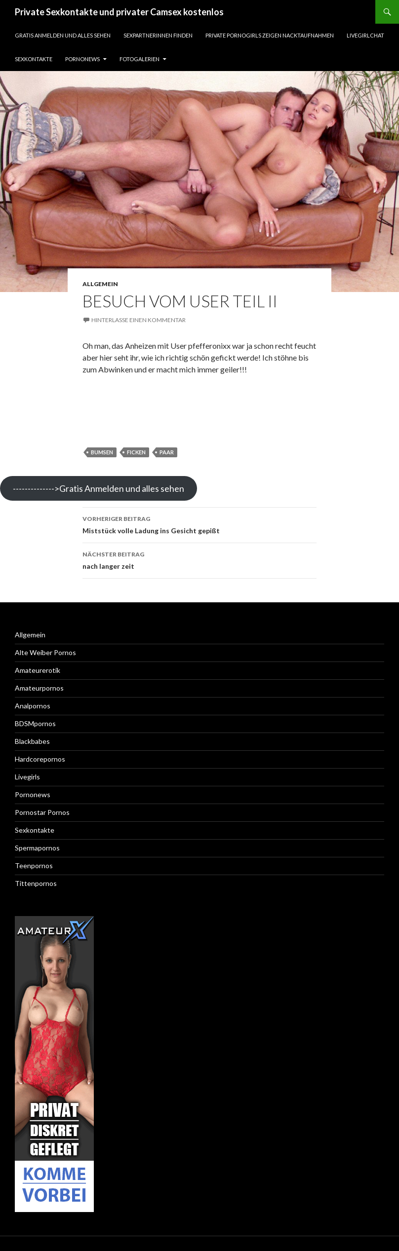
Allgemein (100, 284)
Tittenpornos (36, 883)
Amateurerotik (37, 670)
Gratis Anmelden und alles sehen (63, 35)
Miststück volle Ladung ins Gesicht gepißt (199, 524)
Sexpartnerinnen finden (158, 35)
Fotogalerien (140, 59)
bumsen (102, 452)
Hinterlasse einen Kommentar (138, 320)
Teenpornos (34, 865)
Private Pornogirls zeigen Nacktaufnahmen (269, 35)
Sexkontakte (33, 59)
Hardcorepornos (40, 759)
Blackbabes (32, 741)
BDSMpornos (35, 723)
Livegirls (27, 777)
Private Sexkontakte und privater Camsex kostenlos (119, 11)
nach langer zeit (199, 559)
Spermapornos (37, 848)
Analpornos (32, 705)
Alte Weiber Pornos (45, 652)
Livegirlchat (365, 35)
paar (167, 452)
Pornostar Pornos (42, 812)
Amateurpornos (39, 688)
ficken (136, 452)
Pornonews (82, 59)
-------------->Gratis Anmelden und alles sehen (98, 488)
